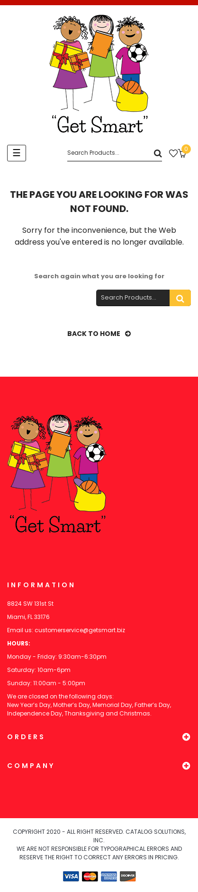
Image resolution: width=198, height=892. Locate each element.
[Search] (114, 153)
